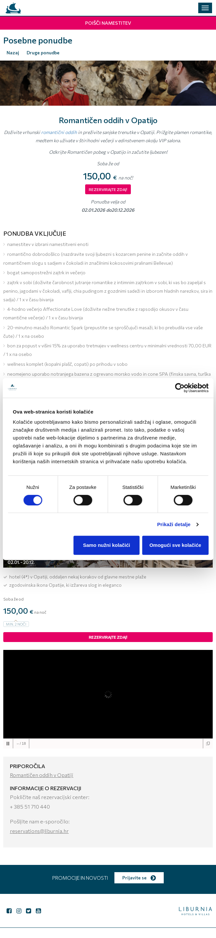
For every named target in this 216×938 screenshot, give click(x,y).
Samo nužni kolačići (106, 545)
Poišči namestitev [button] (108, 23)
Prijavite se (139, 877)
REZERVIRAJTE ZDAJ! (108, 189)
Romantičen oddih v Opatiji (41, 775)
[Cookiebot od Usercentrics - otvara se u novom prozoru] (179, 388)
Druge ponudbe (43, 52)
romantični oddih (59, 132)
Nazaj (13, 52)
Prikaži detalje (174, 524)
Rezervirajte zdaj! (108, 637)
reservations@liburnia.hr (39, 831)
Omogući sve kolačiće (175, 545)
